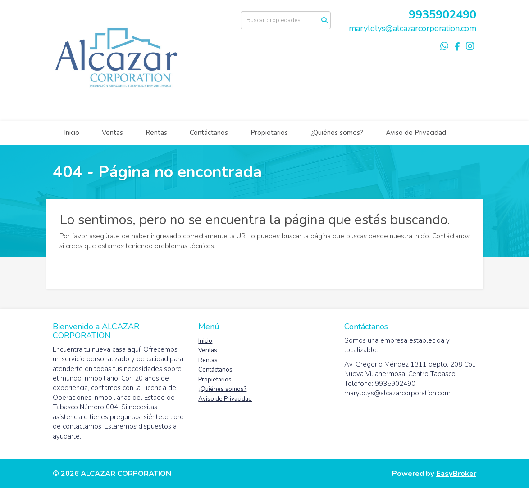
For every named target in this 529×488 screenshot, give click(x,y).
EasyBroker (456, 473)
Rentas (156, 132)
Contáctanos (209, 132)
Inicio (71, 132)
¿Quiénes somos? (336, 132)
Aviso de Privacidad (416, 132)
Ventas (112, 132)
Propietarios (269, 132)
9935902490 (442, 14)
